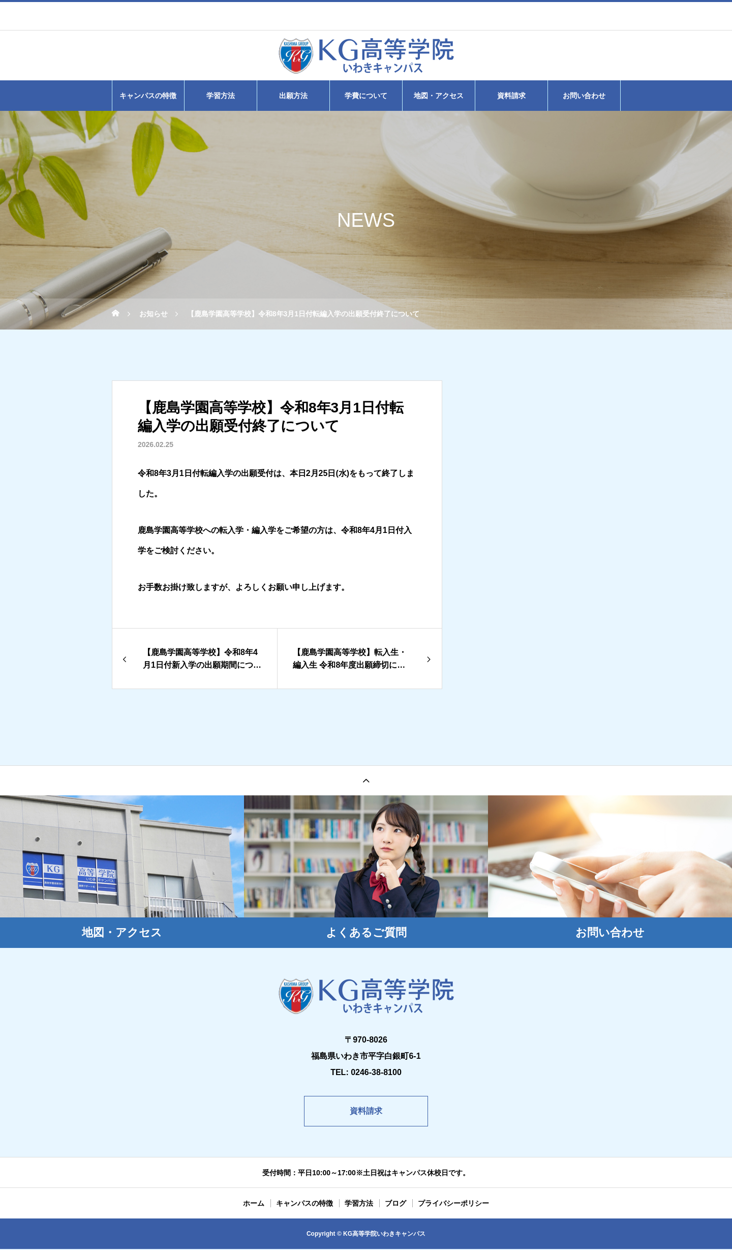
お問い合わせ (584, 96)
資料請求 (511, 96)
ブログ (395, 1204)
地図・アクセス (439, 96)
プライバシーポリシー (453, 1204)
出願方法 (293, 96)
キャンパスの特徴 (147, 96)
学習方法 (220, 96)
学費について (366, 96)
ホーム (253, 1204)
